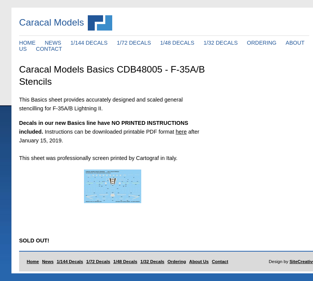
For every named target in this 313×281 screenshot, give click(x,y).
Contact (220, 261)
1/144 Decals (70, 261)
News (47, 261)
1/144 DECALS (89, 43)
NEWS (53, 43)
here (181, 132)
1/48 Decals (125, 261)
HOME (27, 43)
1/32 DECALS (220, 43)
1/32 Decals (152, 261)
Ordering (177, 261)
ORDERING (262, 43)
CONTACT (49, 49)
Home (33, 261)
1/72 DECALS (134, 43)
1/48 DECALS (177, 43)
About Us (199, 261)
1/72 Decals (98, 261)
